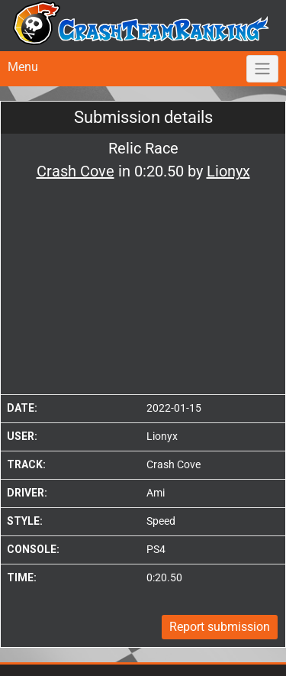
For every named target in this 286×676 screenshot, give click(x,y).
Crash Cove (173, 464)
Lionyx (162, 436)
